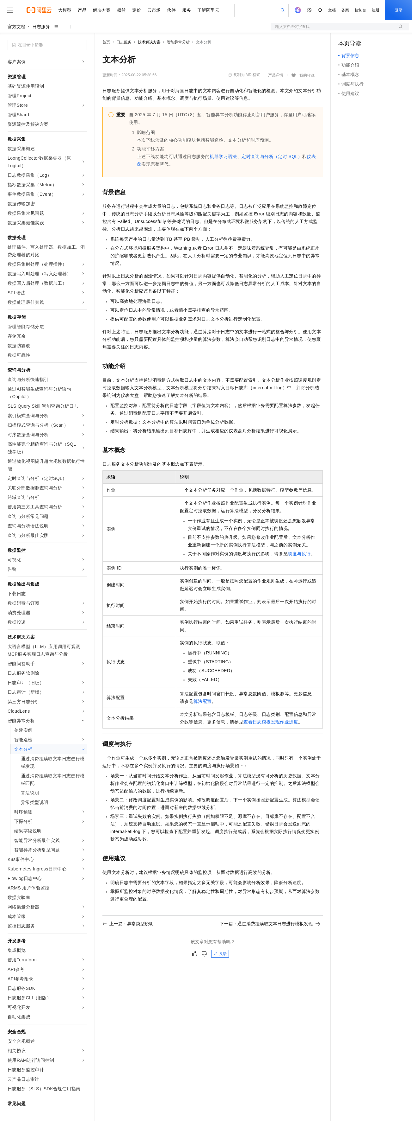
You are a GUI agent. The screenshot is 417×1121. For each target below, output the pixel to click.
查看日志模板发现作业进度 (270, 721)
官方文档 (16, 26)
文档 (332, 10)
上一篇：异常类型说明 (128, 923)
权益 (121, 10)
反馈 (220, 954)
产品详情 (275, 75)
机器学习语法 (223, 156)
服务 (186, 10)
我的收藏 (307, 75)
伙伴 (171, 10)
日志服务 (41, 26)
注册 (375, 10)
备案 (345, 10)
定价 (136, 10)
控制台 (360, 10)
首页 (106, 42)
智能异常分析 (178, 42)
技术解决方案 (149, 42)
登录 (398, 10)
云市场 (154, 10)
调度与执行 (299, 553)
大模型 (64, 10)
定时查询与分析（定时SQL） (272, 156)
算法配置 (202, 701)
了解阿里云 (208, 10)
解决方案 (102, 10)
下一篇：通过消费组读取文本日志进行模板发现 (270, 923)
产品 (82, 10)
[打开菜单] (10, 10)
